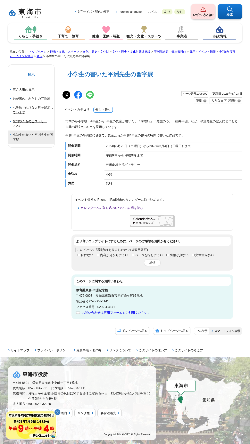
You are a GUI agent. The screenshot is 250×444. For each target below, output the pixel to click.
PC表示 (202, 331)
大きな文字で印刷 (223, 100)
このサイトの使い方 (153, 350)
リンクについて (120, 350)
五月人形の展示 (24, 89)
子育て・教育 (68, 36)
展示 (39, 56)
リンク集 (84, 413)
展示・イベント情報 (202, 51)
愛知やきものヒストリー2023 (30, 124)
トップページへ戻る (174, 330)
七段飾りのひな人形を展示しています (33, 110)
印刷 (199, 100)
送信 (152, 262)
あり (167, 11)
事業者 (182, 36)
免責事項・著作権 (88, 350)
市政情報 (219, 36)
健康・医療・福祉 (106, 36)
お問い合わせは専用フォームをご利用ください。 (116, 312)
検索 (230, 15)
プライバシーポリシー (53, 350)
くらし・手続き (30, 36)
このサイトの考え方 (189, 350)
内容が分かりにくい (114, 255)
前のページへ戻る (134, 330)
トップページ (37, 51)
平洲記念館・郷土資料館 (170, 51)
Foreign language (130, 11)
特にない (87, 255)
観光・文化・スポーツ (144, 36)
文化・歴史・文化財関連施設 (131, 51)
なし (180, 11)
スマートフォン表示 (227, 331)
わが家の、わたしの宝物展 (31, 98)
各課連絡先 (108, 413)
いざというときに (203, 15)
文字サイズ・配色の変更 (93, 11)
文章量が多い (204, 255)
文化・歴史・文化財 (96, 51)
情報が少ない (179, 255)
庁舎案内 (60, 413)
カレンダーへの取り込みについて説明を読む (112, 208)
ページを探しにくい (149, 255)
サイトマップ (20, 350)
